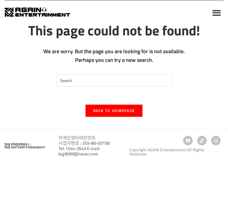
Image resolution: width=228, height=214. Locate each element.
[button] (217, 13)
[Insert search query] (114, 80)
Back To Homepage (114, 111)
